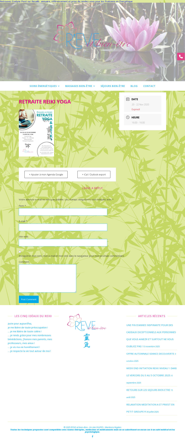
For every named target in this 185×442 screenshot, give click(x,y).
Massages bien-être (78, 85)
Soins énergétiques (43, 85)
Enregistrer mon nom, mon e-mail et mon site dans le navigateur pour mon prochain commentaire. (71, 255)
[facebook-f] (92, 436)
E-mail (23, 221)
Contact (149, 85)
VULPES (99, 427)
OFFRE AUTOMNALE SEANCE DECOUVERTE (150, 353)
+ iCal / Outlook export (94, 174)
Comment (24, 261)
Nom (22, 205)
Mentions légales (113, 427)
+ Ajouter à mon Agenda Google (46, 174)
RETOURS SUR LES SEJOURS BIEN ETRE (148, 389)
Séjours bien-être (113, 85)
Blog (134, 85)
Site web (23, 236)
